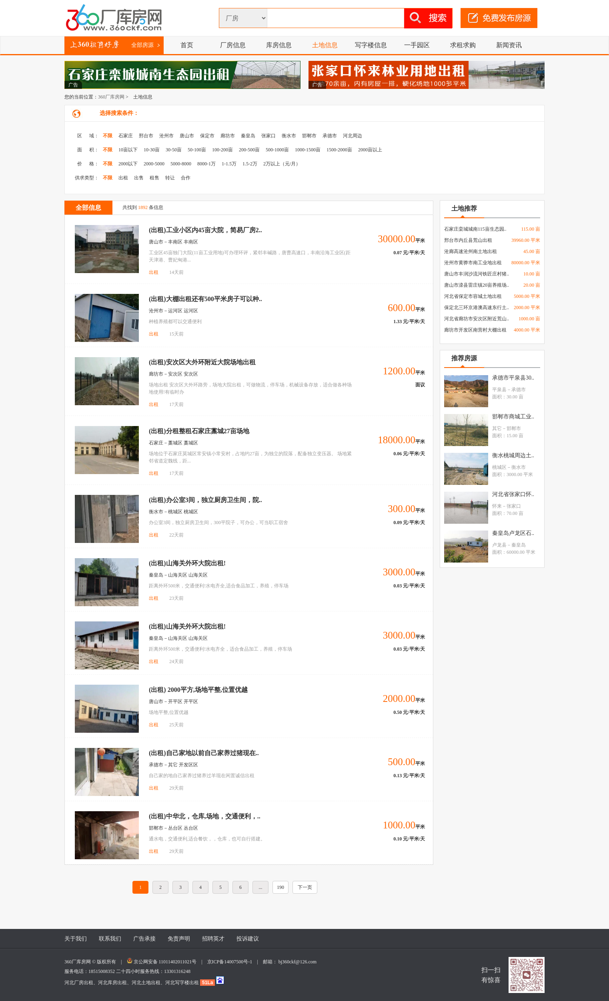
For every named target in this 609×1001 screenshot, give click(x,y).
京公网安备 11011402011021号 (165, 962)
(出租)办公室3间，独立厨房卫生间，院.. (205, 499)
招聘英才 (213, 939)
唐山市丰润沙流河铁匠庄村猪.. (476, 274)
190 (280, 887)
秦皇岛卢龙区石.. (513, 533)
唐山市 (187, 136)
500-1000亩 (277, 150)
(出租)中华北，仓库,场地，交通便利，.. (204, 816)
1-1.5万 (229, 164)
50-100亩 (197, 150)
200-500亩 (249, 150)
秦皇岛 (248, 136)
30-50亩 (174, 150)
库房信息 (279, 45)
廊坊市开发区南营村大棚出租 (475, 330)
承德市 (330, 136)
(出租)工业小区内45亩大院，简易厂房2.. (205, 230)
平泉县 (499, 389)
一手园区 (417, 45)
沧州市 (166, 136)
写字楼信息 (371, 45)
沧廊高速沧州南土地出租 (470, 251)
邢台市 (146, 136)
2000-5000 (154, 164)
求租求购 (463, 45)
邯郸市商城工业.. (513, 417)
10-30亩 (152, 150)
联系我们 (110, 939)
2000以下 (128, 164)
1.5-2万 (249, 164)
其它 (497, 428)
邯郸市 (309, 136)
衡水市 (289, 136)
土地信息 (325, 45)
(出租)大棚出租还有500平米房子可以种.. (205, 298)
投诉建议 (247, 939)
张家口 (268, 136)
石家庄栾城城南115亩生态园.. (475, 229)
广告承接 (144, 939)
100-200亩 (222, 150)
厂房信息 (233, 45)
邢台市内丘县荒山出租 (468, 240)
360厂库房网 (111, 97)
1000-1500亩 (308, 150)
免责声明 (179, 939)
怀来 (497, 506)
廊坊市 (227, 136)
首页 (186, 45)
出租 (123, 178)
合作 (185, 178)
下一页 (305, 887)
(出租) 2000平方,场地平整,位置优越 (198, 689)
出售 (139, 178)
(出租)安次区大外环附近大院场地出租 (202, 362)
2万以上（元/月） (281, 164)
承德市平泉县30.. (513, 378)
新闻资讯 (509, 45)
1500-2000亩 (339, 150)
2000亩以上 (370, 150)
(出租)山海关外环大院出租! (187, 563)
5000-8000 (180, 164)
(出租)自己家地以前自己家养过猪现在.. (204, 753)
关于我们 (75, 939)
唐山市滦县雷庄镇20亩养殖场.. (476, 285)
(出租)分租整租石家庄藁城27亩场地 (199, 431)
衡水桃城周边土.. (513, 455)
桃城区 (499, 467)
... (260, 887)
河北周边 (352, 136)
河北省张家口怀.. (513, 494)
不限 (107, 136)
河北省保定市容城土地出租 (473, 296)
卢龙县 (499, 545)
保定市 (207, 136)
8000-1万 (206, 164)
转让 (170, 178)
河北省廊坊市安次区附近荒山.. (476, 319)
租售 (154, 178)
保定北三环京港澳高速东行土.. (476, 307)
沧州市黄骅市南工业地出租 (473, 262)
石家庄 (125, 136)
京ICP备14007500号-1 (232, 962)
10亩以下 (128, 150)
